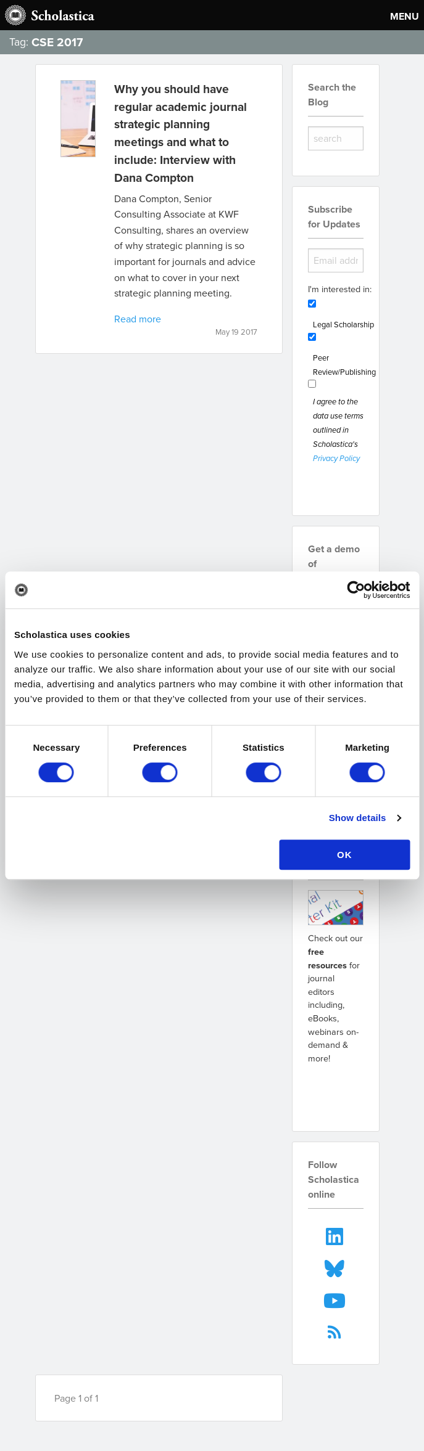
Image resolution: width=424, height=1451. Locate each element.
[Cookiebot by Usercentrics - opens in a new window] (356, 590)
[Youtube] (335, 1299)
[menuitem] (335, 1235)
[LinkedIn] (335, 1235)
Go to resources (339, 1090)
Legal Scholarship (343, 324)
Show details (357, 817)
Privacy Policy (336, 459)
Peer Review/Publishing (344, 364)
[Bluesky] (335, 1267)
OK (344, 854)
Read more (137, 318)
